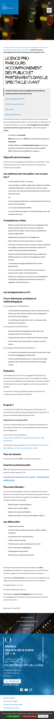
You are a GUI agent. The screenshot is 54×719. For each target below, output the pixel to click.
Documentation (27, 625)
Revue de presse (27, 617)
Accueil (5, 47)
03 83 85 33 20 (12, 681)
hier (25, 590)
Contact (27, 629)
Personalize (43, 716)
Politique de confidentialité (13, 705)
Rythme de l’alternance (13, 115)
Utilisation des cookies (11, 708)
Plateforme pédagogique (27, 621)
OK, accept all (13, 716)
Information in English (10, 701)
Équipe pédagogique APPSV (15, 99)
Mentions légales (9, 698)
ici (39, 151)
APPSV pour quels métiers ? (14, 104)
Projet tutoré (9, 109)
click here (19, 585)
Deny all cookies (29, 716)
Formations (12, 47)
